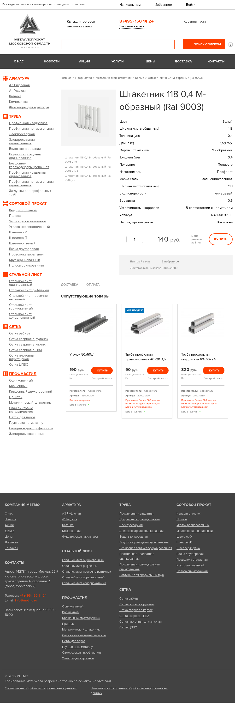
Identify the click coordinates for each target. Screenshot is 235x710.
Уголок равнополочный (192, 525)
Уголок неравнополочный (194, 531)
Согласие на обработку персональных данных (41, 688)
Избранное (163, 5)
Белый (139, 77)
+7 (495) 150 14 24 (33, 596)
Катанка (68, 525)
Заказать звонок (132, 26)
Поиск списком (207, 44)
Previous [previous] (62, 361)
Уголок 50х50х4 (82, 354)
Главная (66, 77)
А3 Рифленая (71, 514)
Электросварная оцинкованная (141, 531)
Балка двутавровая (190, 554)
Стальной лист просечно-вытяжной (86, 572)
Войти (190, 5)
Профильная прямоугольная (139, 519)
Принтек (68, 624)
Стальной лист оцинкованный (83, 560)
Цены (150, 61)
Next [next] (231, 361)
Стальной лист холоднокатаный (84, 583)
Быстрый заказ (140, 261)
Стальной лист (77, 551)
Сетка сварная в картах (136, 610)
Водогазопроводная (133, 537)
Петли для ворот (73, 641)
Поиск (167, 44)
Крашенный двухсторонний (81, 618)
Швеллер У (184, 537)
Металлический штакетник (113, 77)
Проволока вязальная (192, 560)
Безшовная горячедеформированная (145, 548)
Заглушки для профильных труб (141, 575)
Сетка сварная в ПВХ (134, 616)
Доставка (183, 61)
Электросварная (131, 525)
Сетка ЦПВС (128, 627)
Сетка (125, 589)
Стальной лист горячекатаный (83, 577)
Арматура (71, 505)
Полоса (181, 519)
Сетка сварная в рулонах (136, 604)
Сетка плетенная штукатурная (140, 622)
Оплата (93, 285)
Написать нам (130, 5)
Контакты (216, 61)
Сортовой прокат (193, 505)
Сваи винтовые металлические (84, 635)
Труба (125, 505)
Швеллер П (184, 542)
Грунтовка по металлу (77, 647)
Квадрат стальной (188, 514)
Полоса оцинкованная (192, 571)
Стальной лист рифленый (79, 566)
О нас (19, 61)
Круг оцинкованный (190, 565)
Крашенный (70, 612)
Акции (84, 61)
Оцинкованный (72, 606)
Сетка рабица (129, 599)
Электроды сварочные (78, 658)
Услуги (117, 61)
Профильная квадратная (136, 514)
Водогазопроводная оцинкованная (144, 542)
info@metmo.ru (26, 600)
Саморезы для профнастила (81, 653)
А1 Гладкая (69, 519)
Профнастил (83, 77)
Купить (220, 239)
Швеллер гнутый (188, 548)
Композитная (71, 531)
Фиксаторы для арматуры (80, 537)
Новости (51, 61)
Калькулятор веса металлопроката (81, 23)
